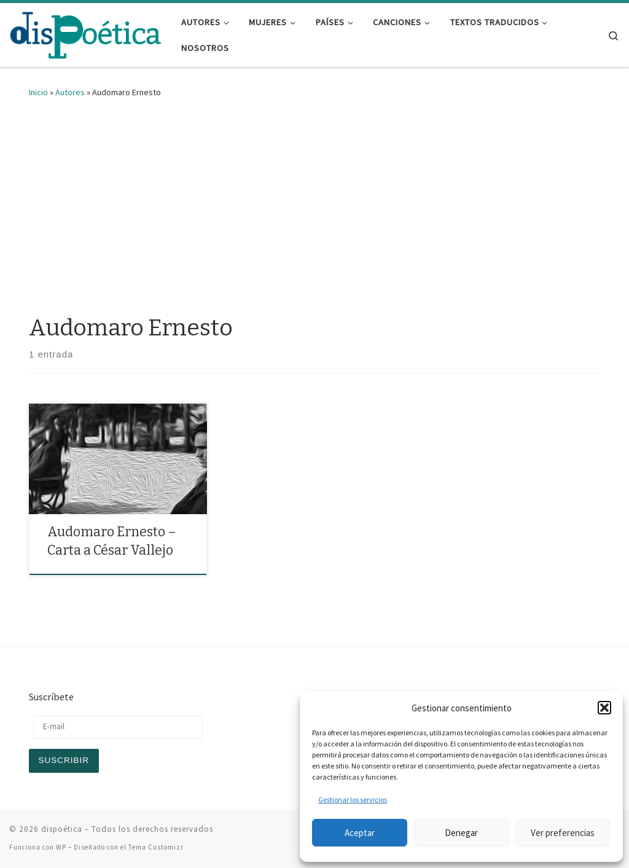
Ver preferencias (563, 833)
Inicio (38, 92)
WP (61, 847)
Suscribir (64, 760)
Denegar (461, 833)
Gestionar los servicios (352, 799)
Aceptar (360, 833)
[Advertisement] (314, 203)
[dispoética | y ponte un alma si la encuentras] (86, 33)
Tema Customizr (156, 847)
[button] (604, 708)
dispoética (61, 829)
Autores (70, 92)
